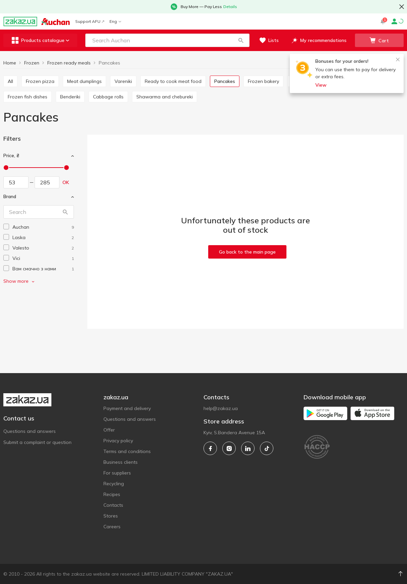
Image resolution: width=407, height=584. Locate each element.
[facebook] (210, 448)
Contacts (113, 505)
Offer (109, 430)
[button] (240, 40)
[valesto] (43, 248)
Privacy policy (118, 441)
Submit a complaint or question (37, 442)
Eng (115, 21)
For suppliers (117, 473)
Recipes (111, 494)
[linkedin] (248, 448)
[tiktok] (266, 448)
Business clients (120, 462)
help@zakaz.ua (221, 408)
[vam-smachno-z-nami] (43, 268)
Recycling (113, 484)
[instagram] (229, 448)
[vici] (43, 258)
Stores (110, 516)
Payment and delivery (127, 408)
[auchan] (43, 227)
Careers (112, 527)
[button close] (401, 6)
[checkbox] (6, 226)
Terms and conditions (127, 451)
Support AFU (89, 21)
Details (230, 6)
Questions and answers (29, 431)
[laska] (43, 237)
